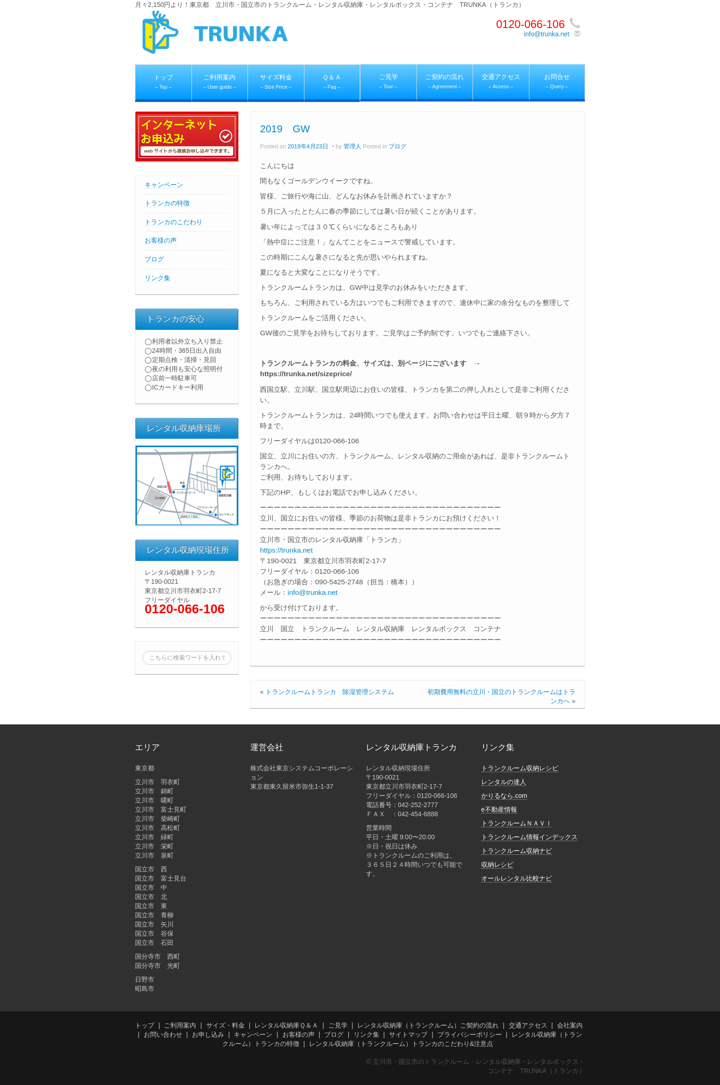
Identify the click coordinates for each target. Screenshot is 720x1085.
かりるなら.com (504, 795)
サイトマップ (408, 1034)
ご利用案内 (180, 1025)
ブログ (154, 259)
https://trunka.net (286, 550)
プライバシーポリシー (470, 1034)
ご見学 (338, 1025)
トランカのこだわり (173, 222)
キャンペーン (164, 184)
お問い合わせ (163, 1034)
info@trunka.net (546, 34)
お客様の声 (161, 240)
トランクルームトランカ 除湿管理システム (329, 691)
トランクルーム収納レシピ (519, 768)
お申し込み (208, 1034)
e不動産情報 (499, 809)
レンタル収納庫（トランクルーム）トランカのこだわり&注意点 (401, 1043)
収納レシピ (497, 864)
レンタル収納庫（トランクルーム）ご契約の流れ (428, 1025)
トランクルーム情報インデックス (529, 837)
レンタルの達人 (503, 781)
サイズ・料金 (225, 1025)
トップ (144, 1025)
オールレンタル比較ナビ (516, 878)
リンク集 (157, 278)
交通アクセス (528, 1025)
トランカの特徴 (167, 203)
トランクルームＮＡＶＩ (516, 823)
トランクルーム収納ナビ (516, 850)
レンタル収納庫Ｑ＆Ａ (286, 1025)
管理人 (352, 146)
